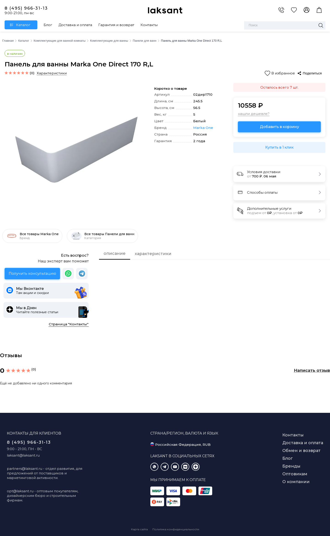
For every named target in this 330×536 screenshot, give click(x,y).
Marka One (203, 128)
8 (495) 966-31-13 (26, 8)
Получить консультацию (32, 273)
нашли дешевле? (254, 114)
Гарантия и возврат (116, 25)
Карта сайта (139, 529)
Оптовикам (294, 473)
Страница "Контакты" (68, 324)
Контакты (149, 25)
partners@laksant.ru (24, 468)
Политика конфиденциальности (175, 529)
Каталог (23, 25)
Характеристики (52, 73)
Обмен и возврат (301, 450)
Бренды (291, 466)
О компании (296, 481)
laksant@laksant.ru (23, 455)
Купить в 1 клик (279, 147)
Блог (48, 25)
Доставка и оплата (75, 25)
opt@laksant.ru (20, 491)
